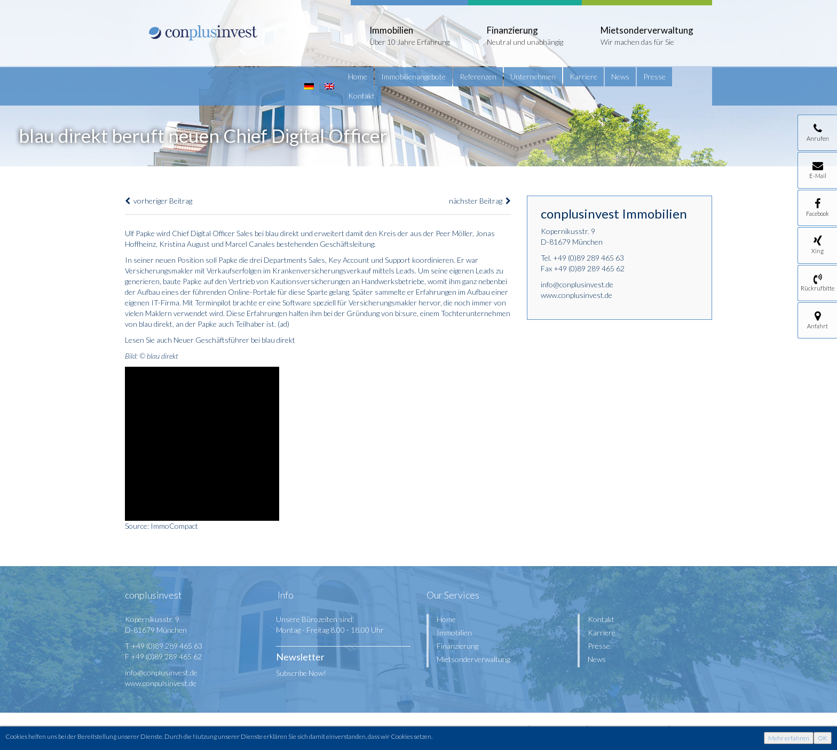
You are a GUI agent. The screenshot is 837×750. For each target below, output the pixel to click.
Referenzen (478, 76)
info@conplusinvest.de (577, 284)
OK (822, 738)
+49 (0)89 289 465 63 (588, 257)
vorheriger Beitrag (158, 200)
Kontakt (361, 95)
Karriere (583, 76)
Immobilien (454, 632)
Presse (654, 76)
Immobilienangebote (413, 76)
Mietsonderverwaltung (473, 659)
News (620, 76)
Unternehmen (533, 76)
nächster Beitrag (480, 200)
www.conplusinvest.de (576, 295)
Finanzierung (457, 645)
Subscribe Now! (301, 673)
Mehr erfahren (788, 738)
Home (357, 76)
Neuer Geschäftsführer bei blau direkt (234, 339)
